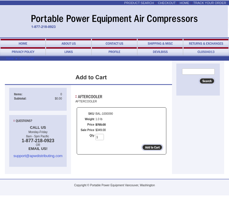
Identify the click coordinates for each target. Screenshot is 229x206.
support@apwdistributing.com (37, 156)
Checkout (167, 3)
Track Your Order (209, 3)
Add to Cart (26, 58)
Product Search (139, 3)
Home (184, 3)
